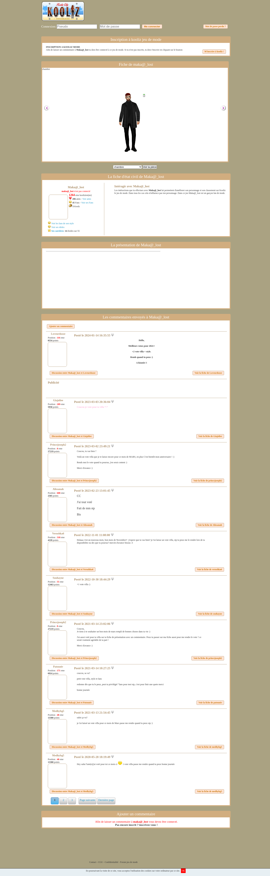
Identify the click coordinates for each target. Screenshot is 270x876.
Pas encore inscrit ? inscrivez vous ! (136, 824)
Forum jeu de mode (129, 862)
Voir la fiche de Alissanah (210, 525)
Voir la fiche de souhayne (210, 613)
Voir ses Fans (87, 202)
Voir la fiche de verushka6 (209, 569)
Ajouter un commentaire (61, 326)
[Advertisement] (160, 14)
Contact (92, 862)
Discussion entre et (73, 373)
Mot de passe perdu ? (215, 26)
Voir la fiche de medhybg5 (209, 747)
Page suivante (87, 799)
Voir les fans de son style (62, 223)
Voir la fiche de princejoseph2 (208, 480)
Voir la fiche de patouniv (210, 702)
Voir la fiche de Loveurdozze (208, 373)
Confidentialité (111, 862)
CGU (100, 862)
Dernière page (106, 799)
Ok (183, 870)
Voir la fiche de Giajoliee (210, 436)
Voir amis (86, 199)
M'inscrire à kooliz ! (214, 51)
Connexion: (48, 26)
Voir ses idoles (57, 227)
